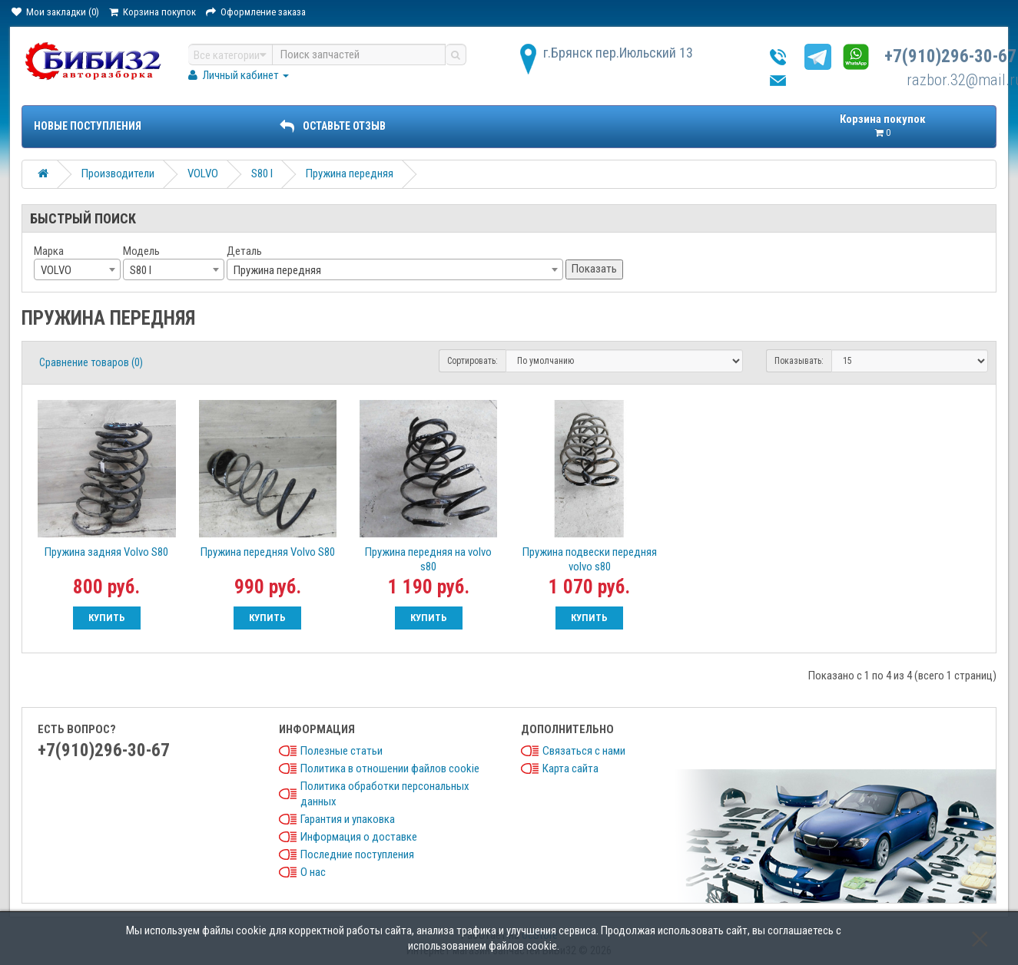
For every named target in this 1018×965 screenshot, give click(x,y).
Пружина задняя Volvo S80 (106, 552)
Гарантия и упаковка (347, 819)
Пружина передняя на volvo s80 (428, 559)
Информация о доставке (358, 837)
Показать (594, 269)
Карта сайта (570, 768)
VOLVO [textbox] (56, 270)
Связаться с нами (583, 751)
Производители (117, 173)
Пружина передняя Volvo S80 (268, 552)
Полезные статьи (341, 751)
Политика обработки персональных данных (384, 793)
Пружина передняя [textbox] (277, 270)
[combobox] (77, 269)
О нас (313, 872)
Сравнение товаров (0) (91, 362)
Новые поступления (87, 126)
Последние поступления (357, 854)
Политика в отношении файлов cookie (389, 768)
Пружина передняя (349, 173)
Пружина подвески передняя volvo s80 (589, 559)
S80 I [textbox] (140, 270)
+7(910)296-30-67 (950, 56)
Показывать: (799, 360)
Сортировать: (472, 360)
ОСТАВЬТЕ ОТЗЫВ (333, 126)
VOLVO (202, 173)
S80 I (262, 173)
